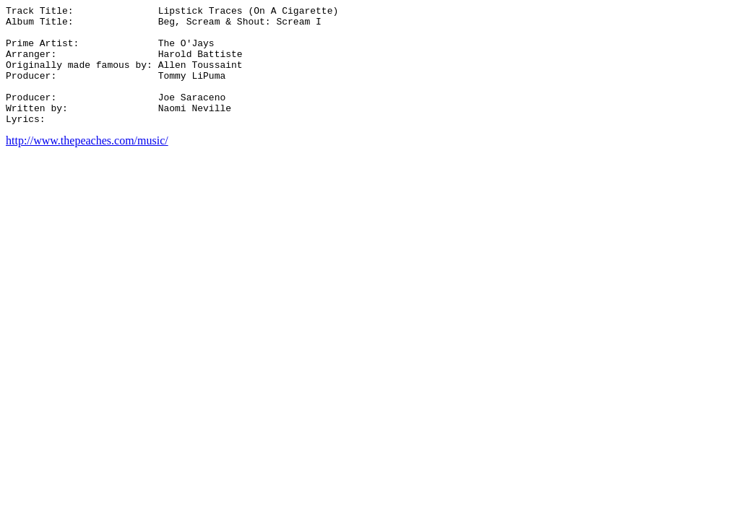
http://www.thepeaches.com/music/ (87, 164)
